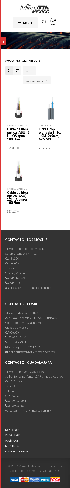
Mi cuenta (12, 446)
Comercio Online (16, 451)
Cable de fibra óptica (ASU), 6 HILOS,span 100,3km (18, 134)
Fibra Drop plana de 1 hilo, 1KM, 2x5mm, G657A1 (50, 134)
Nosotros (12, 429)
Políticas (11, 440)
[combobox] (29, 70)
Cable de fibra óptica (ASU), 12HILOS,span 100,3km (18, 197)
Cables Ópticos (17, 125)
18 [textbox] (27, 71)
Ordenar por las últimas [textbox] (37, 81)
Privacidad (12, 435)
